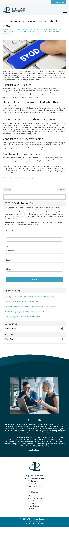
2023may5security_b (52, 30)
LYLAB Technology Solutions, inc (25, 30)
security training (47, 31)
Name (9, 231)
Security (40, 30)
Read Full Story (34, 450)
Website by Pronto (29, 523)
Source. (35, 178)
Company (10, 251)
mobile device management (16, 31)
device (5, 31)
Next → (61, 189)
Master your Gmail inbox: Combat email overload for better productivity (30, 297)
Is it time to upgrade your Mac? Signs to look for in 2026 (24, 312)
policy (34, 31)
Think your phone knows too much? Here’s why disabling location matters (30, 307)
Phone (8, 269)
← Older (7, 189)
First (7, 239)
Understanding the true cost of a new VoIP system (22, 316)
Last (7, 246)
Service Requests (33, 501)
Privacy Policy (41, 523)
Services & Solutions (34, 498)
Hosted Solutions (33, 506)
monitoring (28, 31)
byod (60, 30)
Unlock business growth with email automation (21, 302)
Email (9, 260)
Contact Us (31, 509)
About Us (30, 496)
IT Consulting (32, 503)
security (39, 31)
